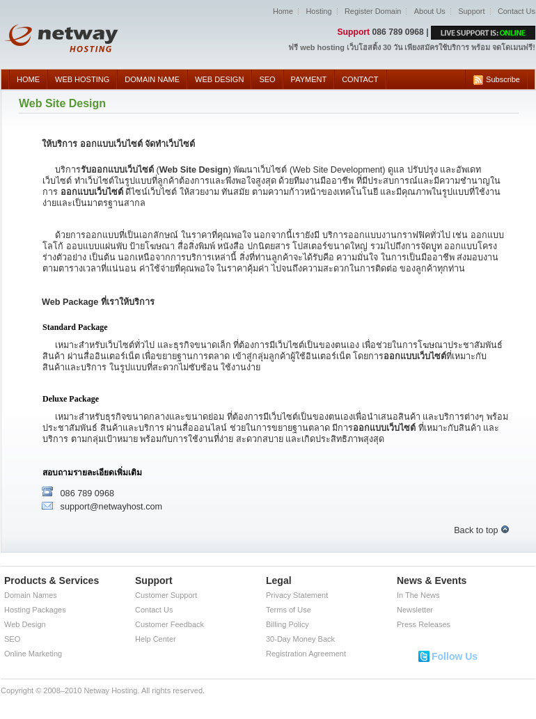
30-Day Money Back (300, 639)
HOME (28, 79)
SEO (267, 79)
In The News (418, 595)
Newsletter (415, 610)
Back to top (482, 530)
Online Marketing (33, 653)
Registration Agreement (306, 653)
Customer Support (166, 595)
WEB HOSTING (82, 79)
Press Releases (423, 624)
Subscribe (496, 80)
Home (283, 11)
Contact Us (516, 11)
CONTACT (360, 79)
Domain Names (30, 595)
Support (471, 11)
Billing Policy (287, 624)
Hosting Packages (35, 610)
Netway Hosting (110, 690)
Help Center (155, 639)
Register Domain (373, 11)
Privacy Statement (297, 595)
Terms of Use (288, 610)
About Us (430, 11)
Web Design (25, 624)
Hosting (318, 11)
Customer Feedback (169, 624)
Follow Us (455, 656)
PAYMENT (309, 79)
